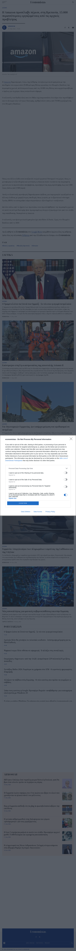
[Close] (72, 439)
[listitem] (38, 468)
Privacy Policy (50, 511)
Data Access (38, 511)
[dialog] (38, 475)
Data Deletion (25, 511)
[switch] (65, 473)
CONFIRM (23, 503)
